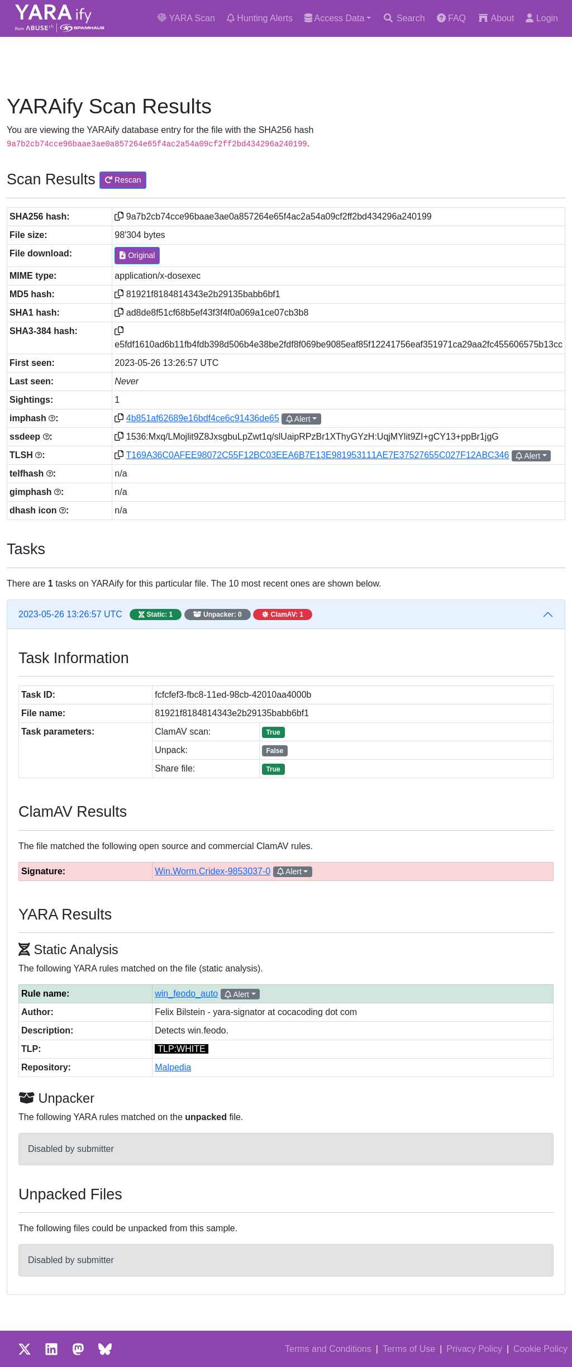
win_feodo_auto (186, 993)
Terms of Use (409, 1349)
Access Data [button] (334, 18)
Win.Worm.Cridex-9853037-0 (212, 871)
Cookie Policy (540, 1349)
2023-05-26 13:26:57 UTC (165, 614)
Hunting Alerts (260, 18)
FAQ (451, 18)
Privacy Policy (474, 1349)
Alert (298, 419)
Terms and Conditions (328, 1349)
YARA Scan (186, 18)
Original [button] (137, 255)
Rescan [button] (122, 179)
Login (542, 18)
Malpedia (173, 1067)
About (496, 18)
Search (404, 18)
